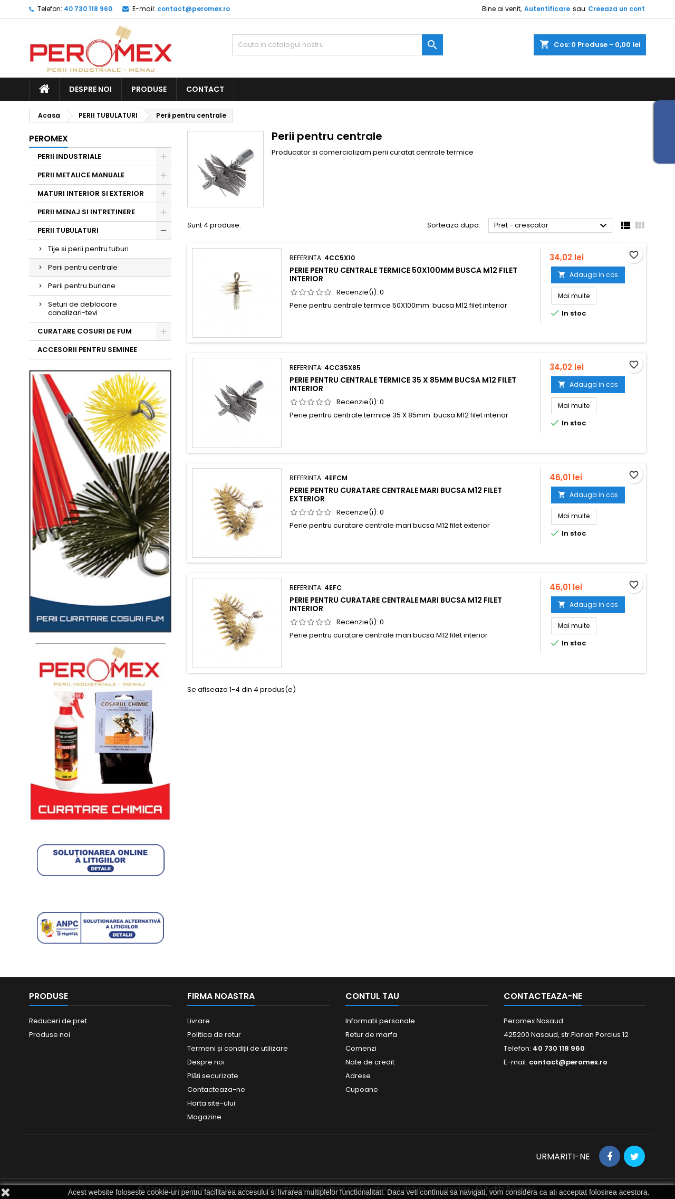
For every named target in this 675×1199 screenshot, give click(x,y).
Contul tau (372, 996)
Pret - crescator (552, 226)
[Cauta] (337, 44)
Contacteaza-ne (216, 1089)
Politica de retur (214, 1035)
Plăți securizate (212, 1076)
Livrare (198, 1021)
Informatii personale (380, 1021)
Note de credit (369, 1062)
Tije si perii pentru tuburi (88, 249)
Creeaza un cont (616, 8)
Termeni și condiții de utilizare (237, 1048)
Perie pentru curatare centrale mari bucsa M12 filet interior (396, 604)
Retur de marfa (371, 1035)
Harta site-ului (211, 1103)
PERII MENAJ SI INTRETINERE (86, 212)
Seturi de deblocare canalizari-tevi (82, 308)
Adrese (358, 1076)
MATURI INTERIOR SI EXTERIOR (90, 193)
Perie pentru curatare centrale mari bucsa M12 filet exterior (396, 494)
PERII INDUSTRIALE (69, 156)
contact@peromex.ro (193, 8)
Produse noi (49, 1035)
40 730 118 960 (88, 8)
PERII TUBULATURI (68, 230)
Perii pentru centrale (83, 267)
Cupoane (361, 1089)
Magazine (204, 1117)
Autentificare (547, 8)
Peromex (48, 138)
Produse (149, 89)
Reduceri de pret (58, 1021)
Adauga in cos (588, 274)
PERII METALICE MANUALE (80, 175)
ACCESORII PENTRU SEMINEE (87, 350)
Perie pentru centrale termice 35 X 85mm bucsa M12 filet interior (403, 384)
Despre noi (90, 89)
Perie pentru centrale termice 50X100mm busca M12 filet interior (403, 274)
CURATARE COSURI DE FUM (84, 331)
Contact (205, 89)
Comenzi (361, 1048)
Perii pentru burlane (81, 286)
